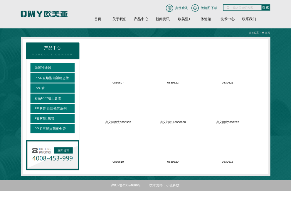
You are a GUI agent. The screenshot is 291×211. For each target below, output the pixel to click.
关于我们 (119, 19)
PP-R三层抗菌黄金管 (50, 128)
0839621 (227, 82)
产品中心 (141, 19)
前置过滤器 (43, 67)
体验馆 (206, 19)
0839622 (173, 82)
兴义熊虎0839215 (227, 122)
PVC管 (40, 88)
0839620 (173, 161)
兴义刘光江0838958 (173, 122)
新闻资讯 (163, 19)
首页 (97, 19)
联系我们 (249, 19)
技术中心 (228, 19)
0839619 (118, 161)
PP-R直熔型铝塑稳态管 (52, 77)
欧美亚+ (184, 19)
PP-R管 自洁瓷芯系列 (51, 108)
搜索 (265, 7)
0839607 (118, 82)
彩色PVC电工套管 (48, 98)
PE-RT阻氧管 (45, 118)
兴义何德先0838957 (118, 122)
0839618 (227, 161)
